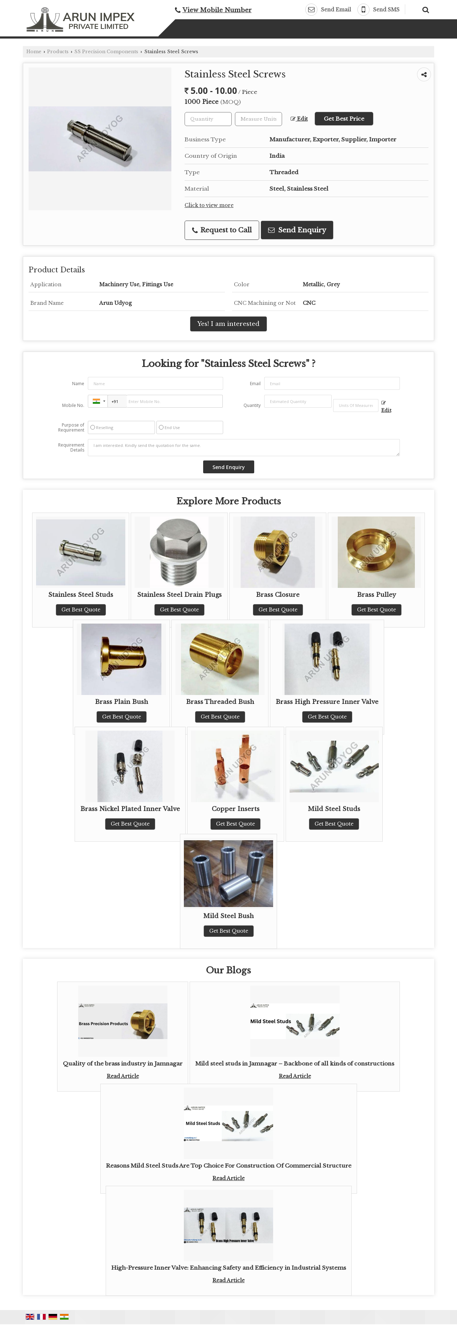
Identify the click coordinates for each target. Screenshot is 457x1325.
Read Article (123, 1076)
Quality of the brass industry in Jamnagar (122, 1063)
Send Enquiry (297, 230)
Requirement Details (71, 448)
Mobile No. (73, 405)
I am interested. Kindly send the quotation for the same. (244, 447)
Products (58, 51)
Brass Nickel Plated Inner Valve (130, 809)
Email (255, 384)
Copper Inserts (236, 809)
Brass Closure (278, 595)
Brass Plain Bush (121, 702)
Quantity (252, 405)
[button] (217, 10)
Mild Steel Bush (228, 916)
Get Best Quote (80, 609)
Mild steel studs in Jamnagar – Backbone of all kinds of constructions (294, 1063)
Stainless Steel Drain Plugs (179, 595)
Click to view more (209, 205)
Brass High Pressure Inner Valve (327, 702)
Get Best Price (344, 118)
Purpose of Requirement (71, 428)
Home (33, 51)
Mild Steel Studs (334, 809)
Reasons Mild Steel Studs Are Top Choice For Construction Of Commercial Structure (228, 1165)
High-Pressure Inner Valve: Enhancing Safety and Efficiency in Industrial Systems (228, 1267)
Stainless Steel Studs (80, 595)
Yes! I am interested (228, 324)
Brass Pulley (376, 595)
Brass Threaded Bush (220, 702)
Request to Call (222, 230)
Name (78, 384)
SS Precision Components (106, 51)
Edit (299, 119)
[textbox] (258, 119)
